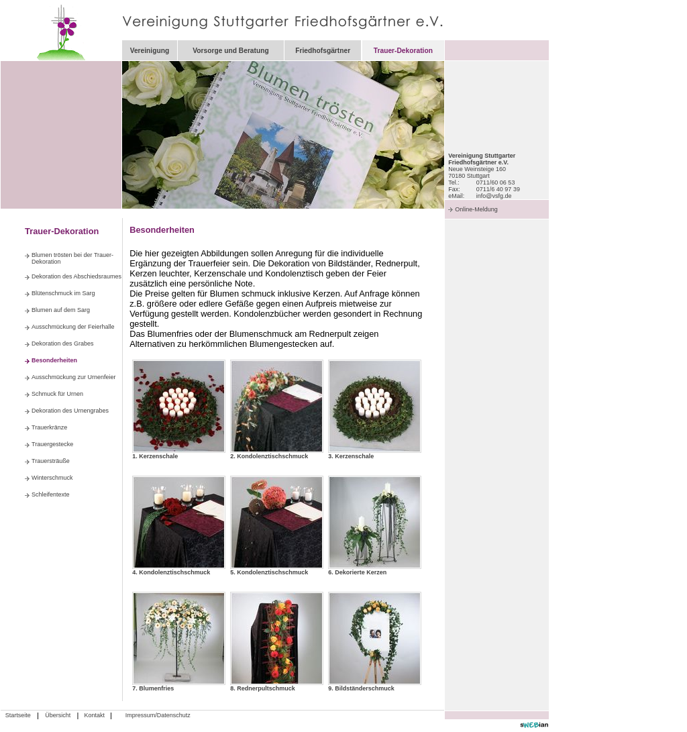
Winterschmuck (52, 477)
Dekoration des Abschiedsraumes (76, 276)
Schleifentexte (51, 494)
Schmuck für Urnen (57, 393)
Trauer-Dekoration (403, 50)
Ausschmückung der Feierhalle (73, 326)
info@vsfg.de (494, 196)
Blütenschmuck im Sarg (63, 293)
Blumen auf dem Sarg (61, 310)
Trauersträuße (51, 461)
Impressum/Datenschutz (158, 715)
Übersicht (57, 715)
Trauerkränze (49, 427)
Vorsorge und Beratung (231, 50)
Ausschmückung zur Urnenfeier (74, 377)
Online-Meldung (476, 209)
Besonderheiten (54, 360)
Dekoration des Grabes (63, 343)
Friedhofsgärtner (322, 50)
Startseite (18, 715)
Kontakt (94, 715)
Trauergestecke (52, 444)
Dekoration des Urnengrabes (70, 410)
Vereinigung (150, 50)
